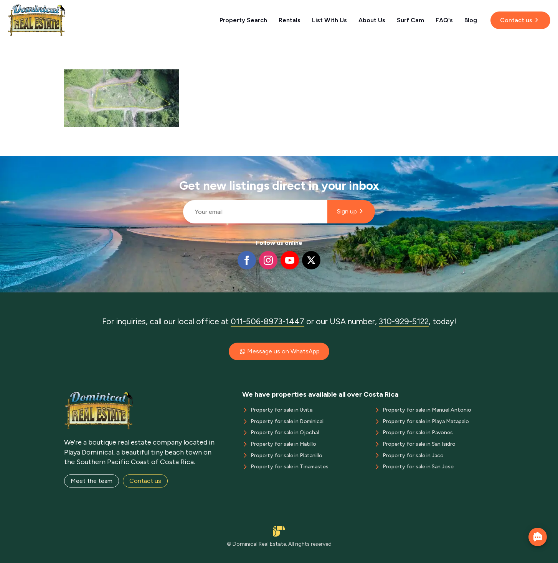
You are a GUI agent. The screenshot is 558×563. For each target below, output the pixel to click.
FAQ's (444, 20)
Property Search (243, 20)
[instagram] (268, 260)
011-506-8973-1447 (267, 321)
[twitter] (311, 260)
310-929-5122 (404, 321)
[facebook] (247, 260)
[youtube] (290, 260)
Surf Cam (410, 20)
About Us (371, 20)
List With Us (329, 20)
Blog (470, 20)
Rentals (289, 20)
